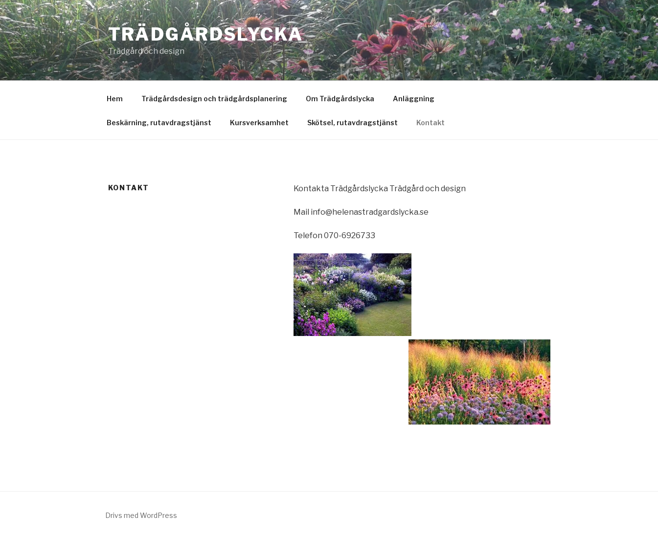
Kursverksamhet (259, 122)
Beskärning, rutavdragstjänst (159, 122)
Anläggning (413, 98)
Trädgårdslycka (205, 34)
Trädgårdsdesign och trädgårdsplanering (214, 98)
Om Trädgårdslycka (340, 98)
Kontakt (430, 122)
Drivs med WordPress (141, 515)
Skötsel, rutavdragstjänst (352, 122)
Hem (115, 98)
